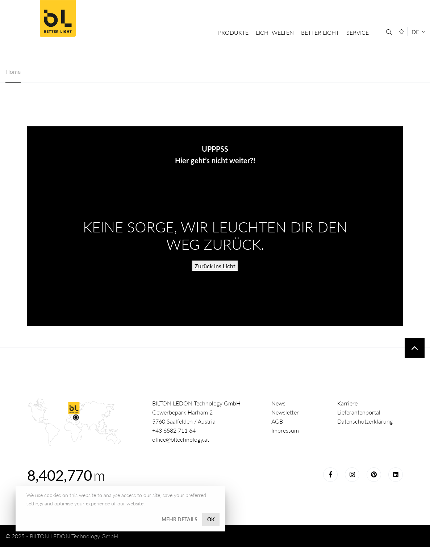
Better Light (57, 18)
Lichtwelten (275, 32)
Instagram (352, 474)
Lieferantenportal (358, 412)
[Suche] (389, 32)
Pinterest (374, 474)
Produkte (233, 32)
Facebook (330, 474)
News (278, 403)
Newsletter (285, 412)
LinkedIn (395, 474)
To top (415, 348)
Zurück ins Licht (215, 265)
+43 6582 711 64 (174, 430)
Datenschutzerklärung (365, 421)
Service (357, 32)
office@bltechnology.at (180, 439)
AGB (277, 421)
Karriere (347, 403)
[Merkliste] (401, 31)
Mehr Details (179, 519)
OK (211, 519)
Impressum (285, 430)
